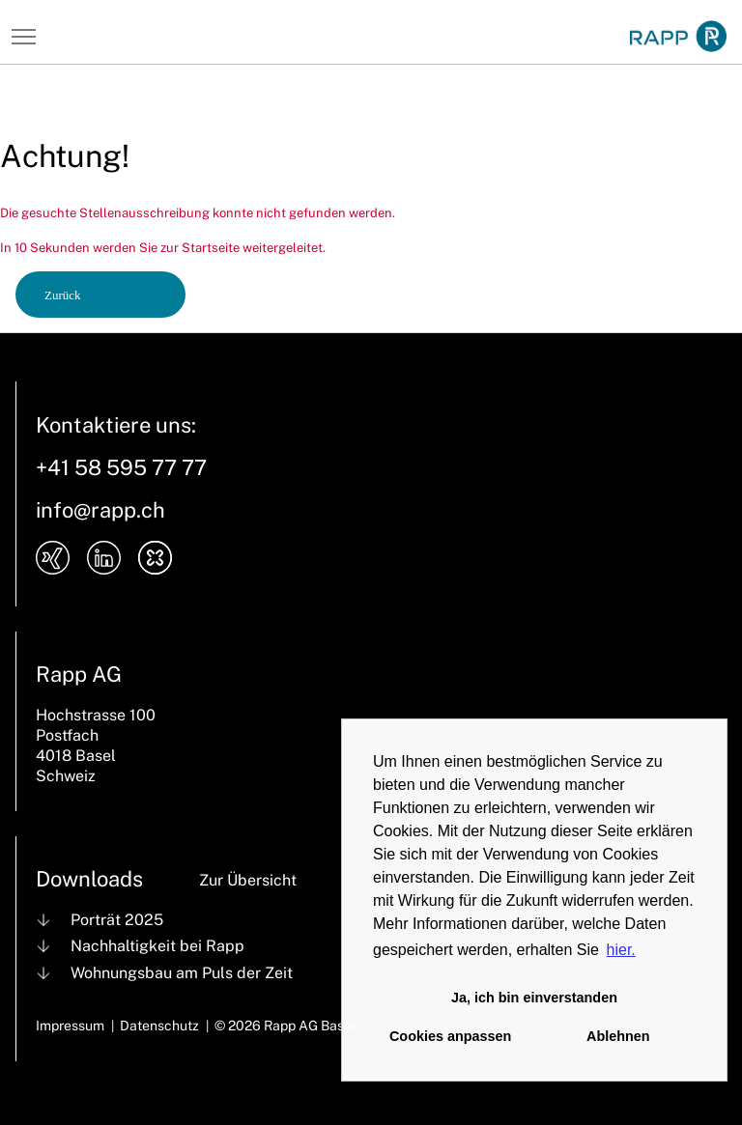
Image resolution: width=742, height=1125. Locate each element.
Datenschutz (159, 1025)
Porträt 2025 (117, 920)
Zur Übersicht (248, 880)
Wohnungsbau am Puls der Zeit (182, 973)
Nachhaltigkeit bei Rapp (157, 946)
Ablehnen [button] (618, 1036)
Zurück (62, 295)
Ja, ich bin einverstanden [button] (534, 997)
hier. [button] (621, 950)
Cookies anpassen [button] (450, 1036)
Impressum (70, 1025)
